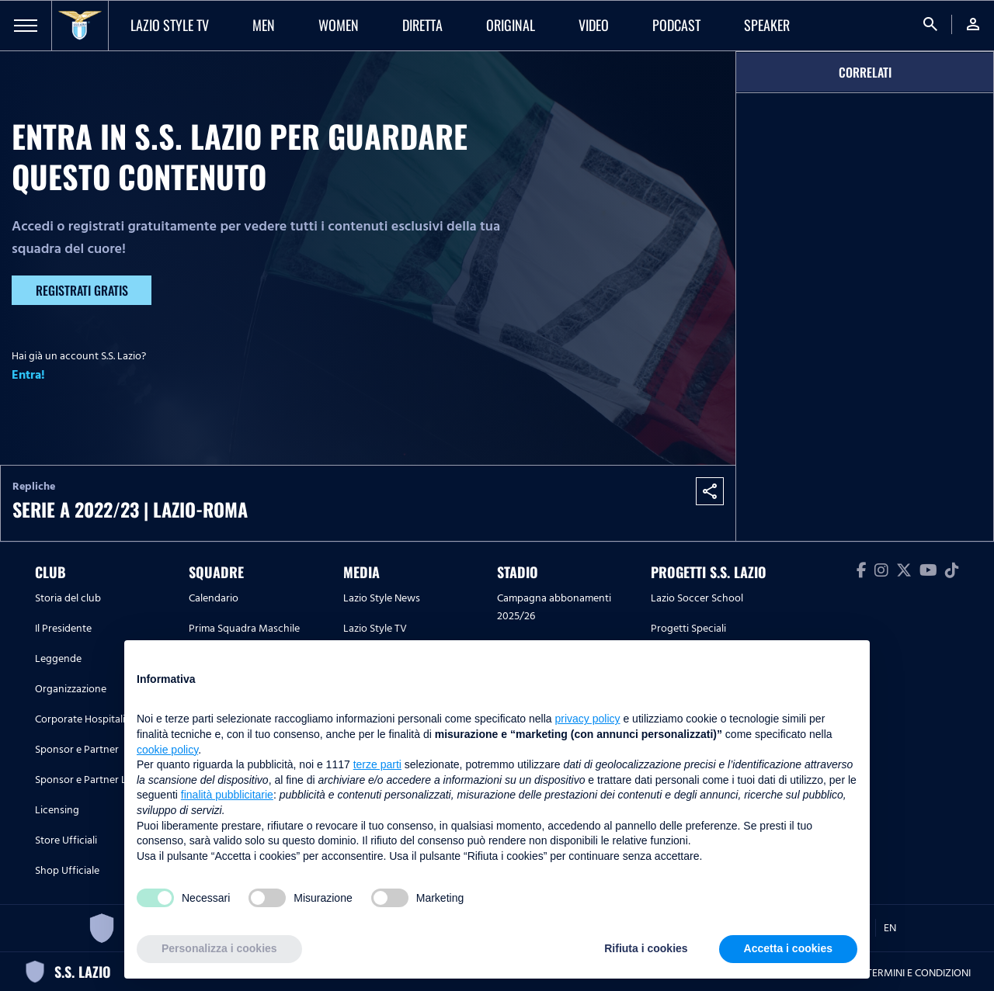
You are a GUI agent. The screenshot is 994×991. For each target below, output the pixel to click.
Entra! (28, 375)
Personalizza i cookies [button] (219, 948)
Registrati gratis (82, 290)
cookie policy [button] (167, 749)
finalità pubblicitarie (227, 794)
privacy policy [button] (587, 718)
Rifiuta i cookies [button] (645, 948)
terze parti (377, 764)
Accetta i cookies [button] (788, 948)
